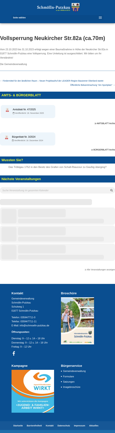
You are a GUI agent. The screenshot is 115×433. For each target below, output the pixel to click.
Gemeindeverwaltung (74, 371)
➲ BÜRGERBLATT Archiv (103, 149)
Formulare (68, 376)
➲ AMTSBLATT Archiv (104, 123)
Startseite (18, 425)
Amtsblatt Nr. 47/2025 (24, 109)
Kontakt (50, 425)
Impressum (79, 425)
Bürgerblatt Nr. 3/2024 (23, 137)
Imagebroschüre (71, 387)
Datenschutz (64, 425)
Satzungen (69, 381)
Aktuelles (93, 425)
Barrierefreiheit (34, 425)
